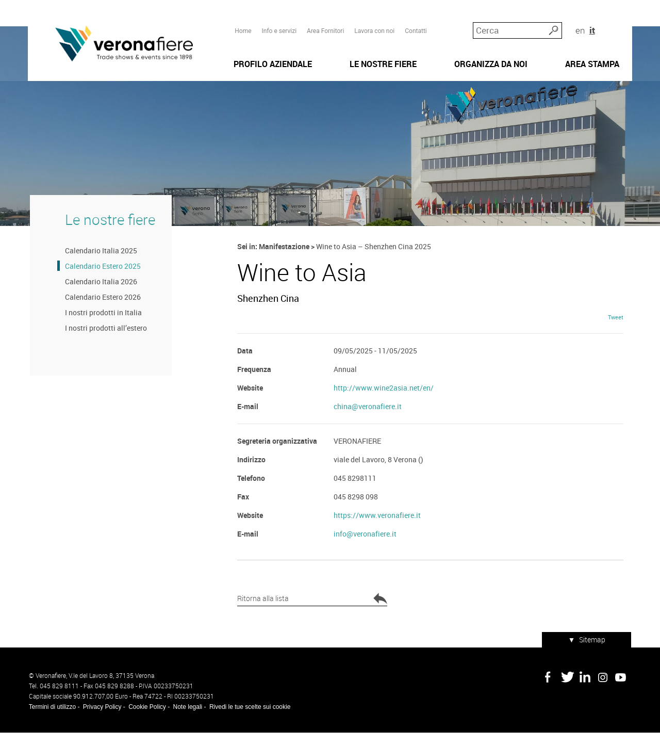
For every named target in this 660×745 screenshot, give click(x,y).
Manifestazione (284, 258)
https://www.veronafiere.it (377, 529)
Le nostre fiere (108, 230)
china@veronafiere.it (368, 420)
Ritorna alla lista (296, 613)
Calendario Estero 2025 (101, 278)
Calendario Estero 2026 (101, 309)
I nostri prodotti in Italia (101, 324)
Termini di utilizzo (51, 719)
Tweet (616, 330)
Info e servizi (278, 26)
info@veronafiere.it (365, 548)
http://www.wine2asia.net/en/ (384, 402)
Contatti (416, 26)
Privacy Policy (101, 719)
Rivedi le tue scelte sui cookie (248, 719)
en (603, 25)
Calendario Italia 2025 (99, 262)
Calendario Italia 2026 (99, 293)
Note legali (187, 719)
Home (243, 26)
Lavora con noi (374, 26)
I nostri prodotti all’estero (104, 340)
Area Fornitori (324, 26)
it (616, 25)
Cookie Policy (146, 719)
